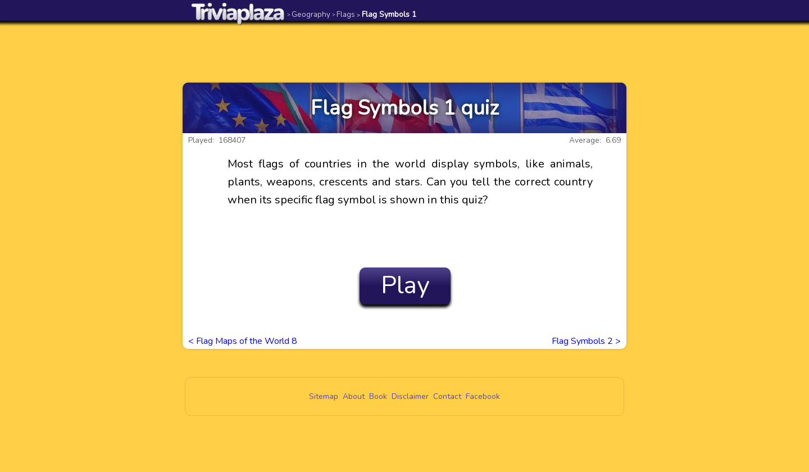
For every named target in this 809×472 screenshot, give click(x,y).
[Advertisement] (404, 51)
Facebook (483, 396)
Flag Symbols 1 (386, 14)
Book (378, 396)
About (354, 396)
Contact (447, 396)
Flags (343, 14)
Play (405, 285)
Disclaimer (410, 396)
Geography (308, 14)
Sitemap (323, 396)
